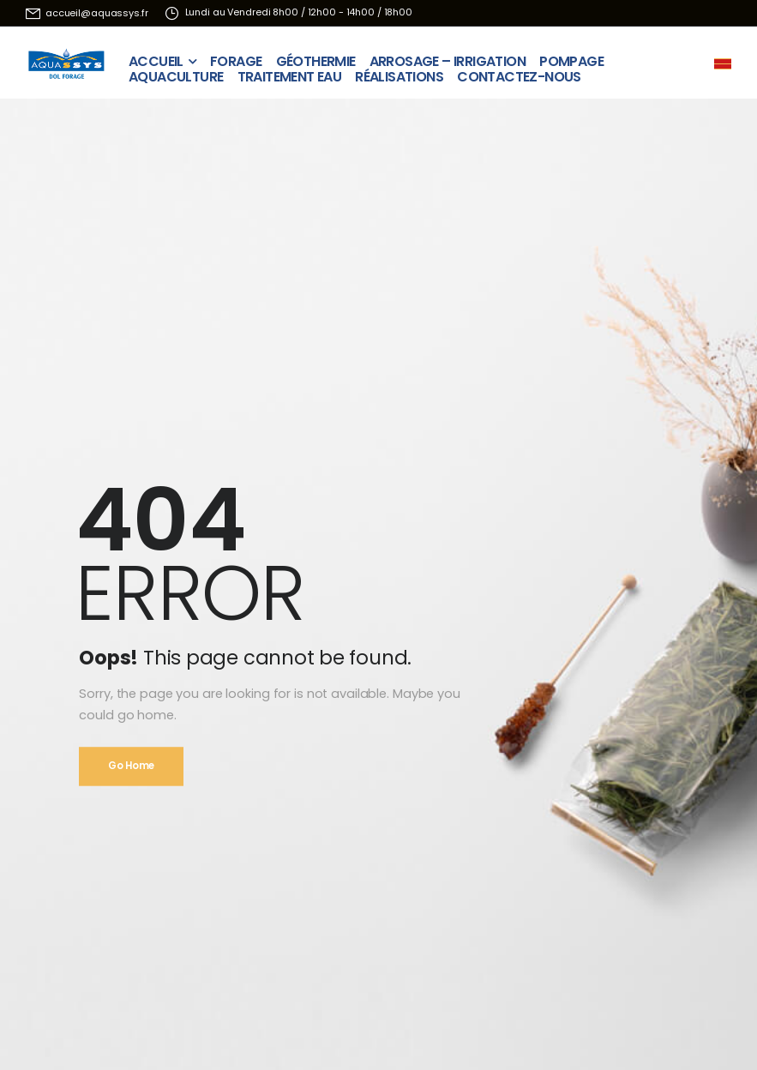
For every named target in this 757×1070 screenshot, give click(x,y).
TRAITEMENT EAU (289, 72)
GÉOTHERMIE (316, 57)
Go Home (131, 765)
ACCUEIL (156, 57)
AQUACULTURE (176, 72)
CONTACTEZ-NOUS (519, 72)
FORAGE (235, 57)
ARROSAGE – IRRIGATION (447, 57)
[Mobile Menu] (722, 63)
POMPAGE (571, 57)
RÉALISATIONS (399, 72)
